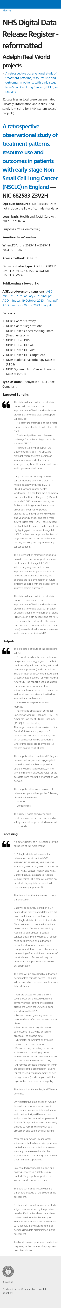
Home (7, 10)
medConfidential (26, 1289)
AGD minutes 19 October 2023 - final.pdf (30, 300)
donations (7, 1293)
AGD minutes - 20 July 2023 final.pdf (27, 305)
